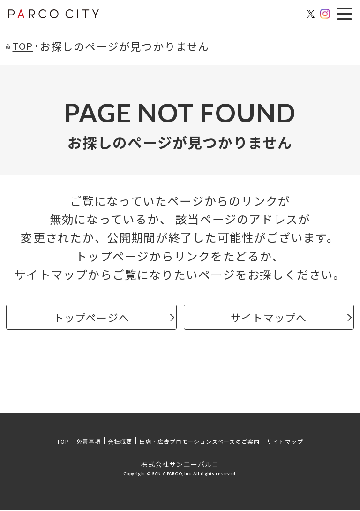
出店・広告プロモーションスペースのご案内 (199, 443)
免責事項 (88, 443)
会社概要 (120, 443)
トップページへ (91, 317)
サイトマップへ (269, 317)
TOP (63, 443)
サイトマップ (285, 443)
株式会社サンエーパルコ (180, 465)
